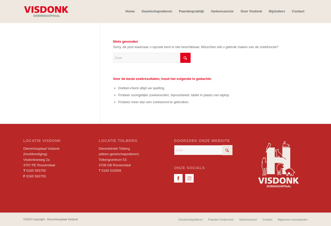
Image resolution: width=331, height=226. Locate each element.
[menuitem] (130, 11)
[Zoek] (152, 58)
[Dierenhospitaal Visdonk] (46, 11)
